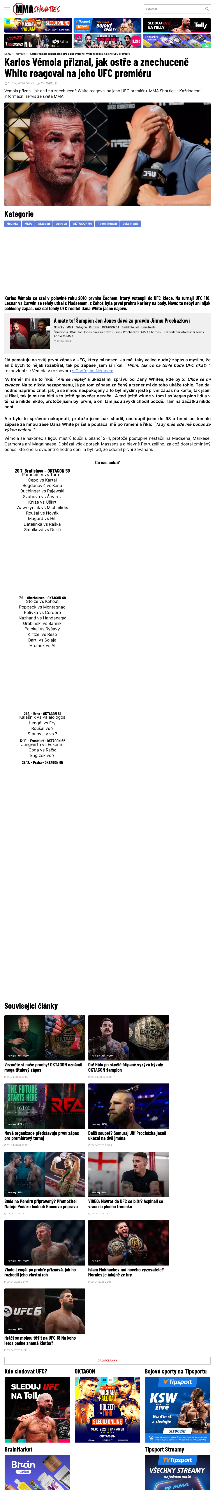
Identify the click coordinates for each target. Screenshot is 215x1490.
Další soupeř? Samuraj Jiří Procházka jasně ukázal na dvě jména (32, 1125)
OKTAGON (23, 1050)
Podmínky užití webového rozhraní (59, 1484)
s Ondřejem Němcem (92, 373)
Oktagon (45, 224)
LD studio (171, 1484)
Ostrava (64, 224)
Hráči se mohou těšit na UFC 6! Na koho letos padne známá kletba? (175, 1188)
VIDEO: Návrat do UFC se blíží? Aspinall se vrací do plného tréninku (176, 1123)
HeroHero (92, 1451)
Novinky (20, 54)
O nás (74, 1451)
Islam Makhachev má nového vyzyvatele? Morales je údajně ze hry (104, 1190)
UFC (20, 1110)
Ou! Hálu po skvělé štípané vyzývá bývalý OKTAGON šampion (105, 1062)
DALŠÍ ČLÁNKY (107, 1213)
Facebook (93, 1420)
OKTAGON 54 (86, 224)
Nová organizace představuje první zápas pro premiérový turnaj (175, 1062)
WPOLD (51, 83)
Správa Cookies (93, 1484)
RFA (160, 1050)
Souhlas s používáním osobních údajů (128, 1484)
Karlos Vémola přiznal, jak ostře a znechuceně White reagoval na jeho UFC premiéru (80, 54)
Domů (7, 54)
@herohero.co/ (77, 1405)
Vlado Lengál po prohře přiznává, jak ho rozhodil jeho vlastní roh (37, 1188)
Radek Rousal (112, 224)
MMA (29, 224)
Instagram (125, 1420)
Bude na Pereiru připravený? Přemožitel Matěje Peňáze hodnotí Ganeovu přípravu (105, 1125)
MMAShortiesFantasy (125, 1451)
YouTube (155, 1420)
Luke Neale (137, 224)
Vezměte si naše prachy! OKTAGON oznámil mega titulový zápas (35, 1062)
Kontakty (112, 1442)
